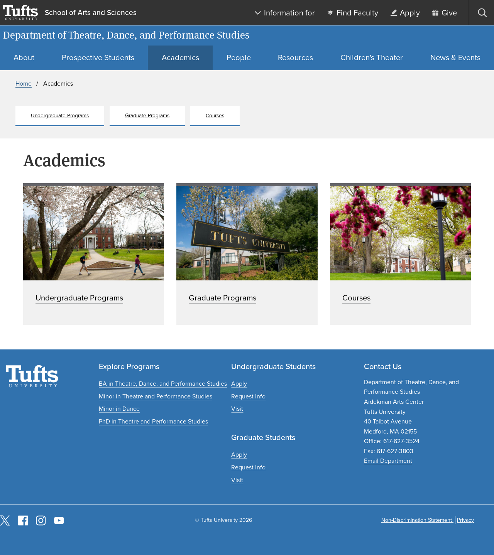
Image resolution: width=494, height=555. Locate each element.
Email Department (388, 460)
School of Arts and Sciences (91, 12)
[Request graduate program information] (248, 467)
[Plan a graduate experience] (237, 480)
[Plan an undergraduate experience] (237, 408)
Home (23, 83)
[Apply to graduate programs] (239, 454)
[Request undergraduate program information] (248, 396)
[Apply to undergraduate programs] (239, 383)
